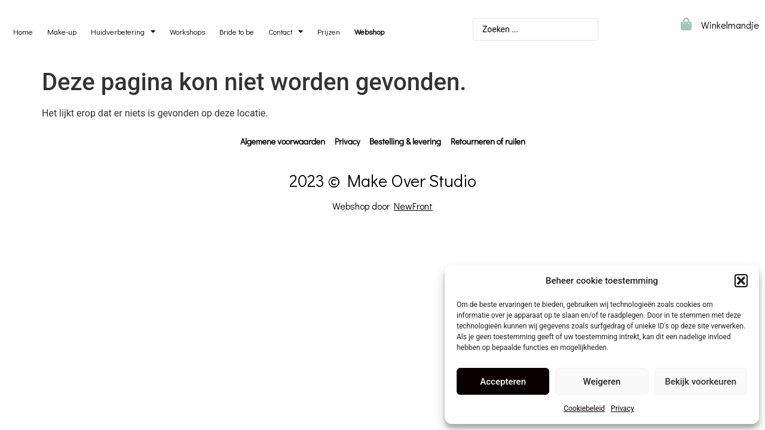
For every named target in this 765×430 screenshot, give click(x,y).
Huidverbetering (123, 32)
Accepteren (503, 381)
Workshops (187, 31)
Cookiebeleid (584, 408)
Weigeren (602, 381)
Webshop (369, 31)
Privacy (622, 408)
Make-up (61, 31)
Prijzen (328, 31)
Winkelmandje (730, 25)
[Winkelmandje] (686, 24)
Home (23, 31)
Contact (285, 32)
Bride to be (236, 31)
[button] (741, 281)
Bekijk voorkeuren (700, 381)
